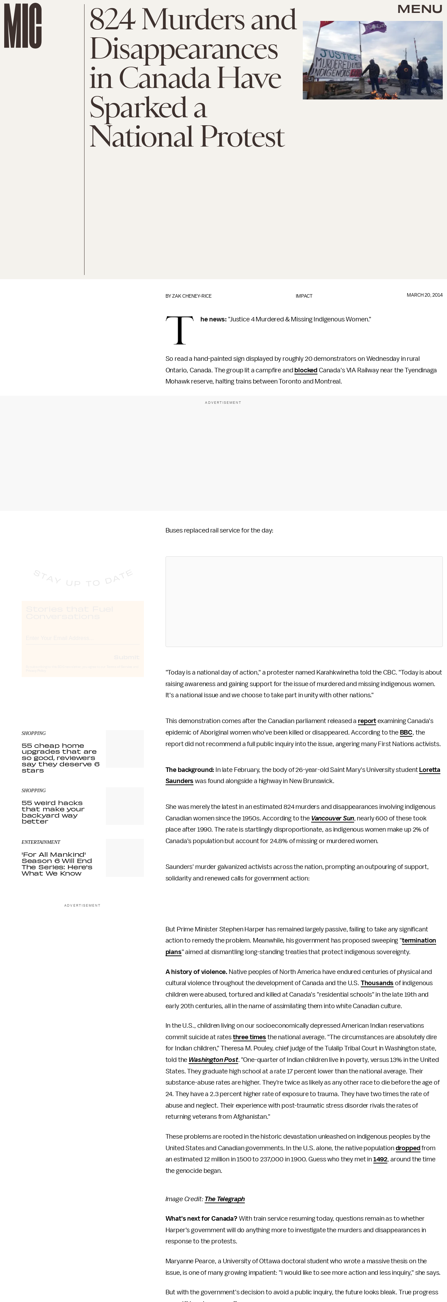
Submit (127, 663)
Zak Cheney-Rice (192, 296)
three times (249, 1037)
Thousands (377, 983)
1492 (380, 1159)
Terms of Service (119, 673)
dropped (408, 1148)
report (367, 720)
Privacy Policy (36, 677)
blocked (305, 370)
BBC (406, 732)
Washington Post (213, 1059)
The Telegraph (225, 1199)
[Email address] (83, 643)
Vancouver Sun (332, 818)
